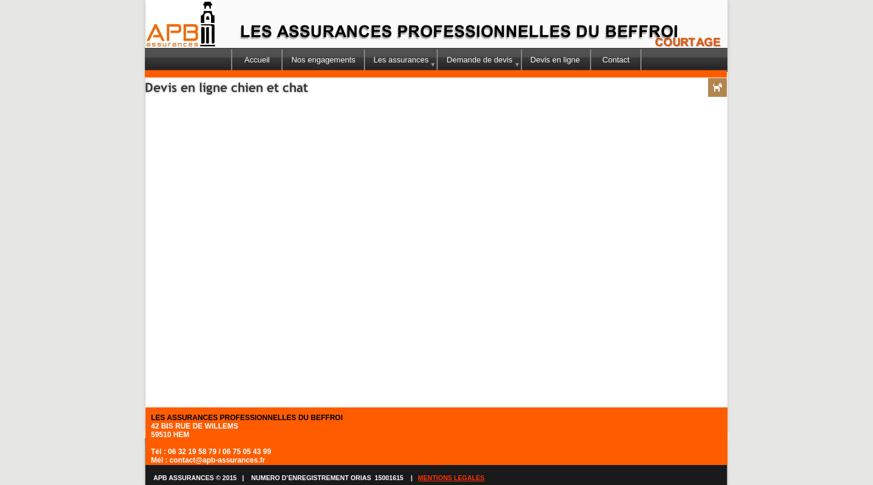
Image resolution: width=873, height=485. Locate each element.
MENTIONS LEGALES (451, 477)
